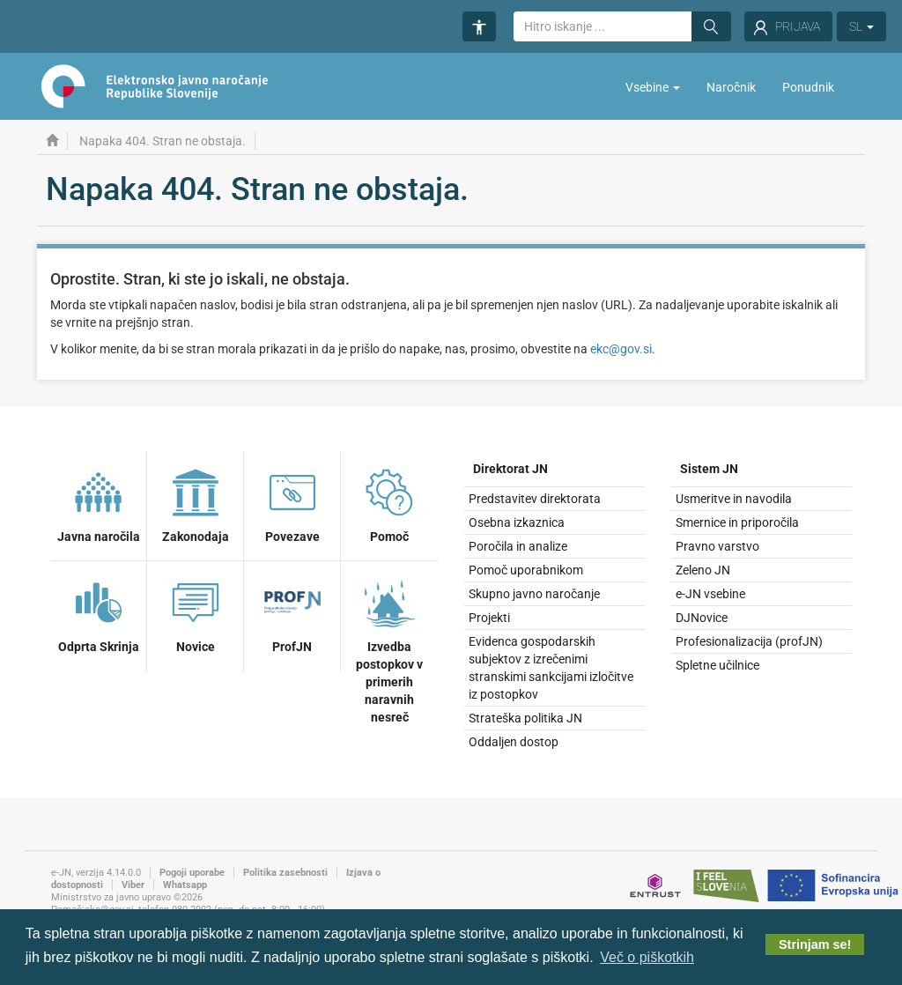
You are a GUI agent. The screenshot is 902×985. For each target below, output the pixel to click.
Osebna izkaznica (517, 522)
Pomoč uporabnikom (526, 570)
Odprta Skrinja (98, 613)
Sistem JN (709, 469)
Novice (195, 613)
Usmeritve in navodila (734, 499)
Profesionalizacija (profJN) (749, 641)
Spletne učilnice (717, 665)
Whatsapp (185, 885)
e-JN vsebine (710, 594)
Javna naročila (98, 503)
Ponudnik (808, 87)
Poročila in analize (518, 546)
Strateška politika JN (525, 718)
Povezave (292, 503)
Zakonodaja (195, 503)
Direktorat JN (510, 469)
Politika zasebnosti (285, 872)
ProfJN (292, 613)
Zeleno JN (703, 570)
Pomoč (389, 503)
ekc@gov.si (621, 349)
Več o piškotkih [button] (647, 957)
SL (861, 26)
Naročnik (731, 87)
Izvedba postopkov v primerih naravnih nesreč (389, 648)
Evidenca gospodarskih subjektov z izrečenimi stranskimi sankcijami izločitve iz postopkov (551, 667)
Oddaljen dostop (513, 742)
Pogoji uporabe (192, 872)
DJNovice (702, 618)
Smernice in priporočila (737, 522)
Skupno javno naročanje (534, 594)
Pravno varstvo (717, 546)
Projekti (489, 618)
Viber (133, 885)
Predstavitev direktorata (535, 499)
